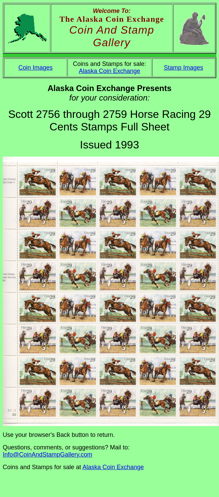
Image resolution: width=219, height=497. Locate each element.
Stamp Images (183, 67)
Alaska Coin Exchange (109, 71)
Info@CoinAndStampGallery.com (47, 454)
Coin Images (35, 67)
